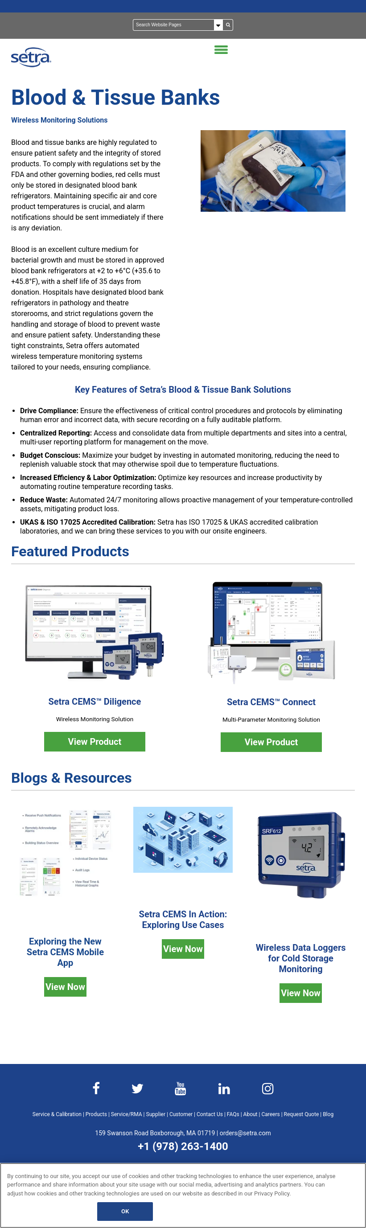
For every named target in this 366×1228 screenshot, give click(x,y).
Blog (328, 1114)
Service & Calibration (57, 1114)
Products (96, 1114)
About (250, 1114)
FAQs (233, 1114)
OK (125, 1211)
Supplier (155, 1114)
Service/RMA (126, 1114)
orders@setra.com (245, 1133)
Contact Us (210, 1114)
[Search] (178, 25)
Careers (270, 1114)
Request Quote (301, 1114)
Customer (181, 1114)
